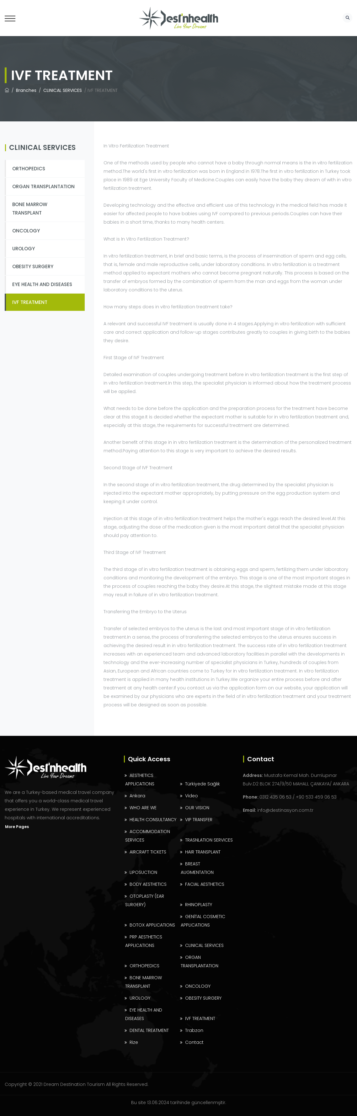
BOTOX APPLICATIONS (152, 925)
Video (191, 796)
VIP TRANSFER (198, 819)
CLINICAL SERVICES (63, 90)
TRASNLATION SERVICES (209, 840)
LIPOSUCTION (143, 872)
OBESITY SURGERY (32, 266)
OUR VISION (197, 808)
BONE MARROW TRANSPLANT (29, 208)
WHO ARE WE (143, 808)
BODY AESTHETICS (148, 884)
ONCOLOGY (26, 230)
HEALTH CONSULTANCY (153, 819)
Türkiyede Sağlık (202, 784)
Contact (194, 1042)
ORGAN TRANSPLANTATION (43, 186)
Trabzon (194, 1030)
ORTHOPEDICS (28, 168)
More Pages (17, 826)
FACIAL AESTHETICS (204, 884)
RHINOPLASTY (198, 904)
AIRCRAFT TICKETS (148, 852)
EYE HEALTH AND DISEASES (42, 284)
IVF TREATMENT (29, 302)
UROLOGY (23, 248)
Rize (134, 1042)
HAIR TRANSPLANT (203, 852)
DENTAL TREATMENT (149, 1030)
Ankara (137, 796)
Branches (27, 90)
